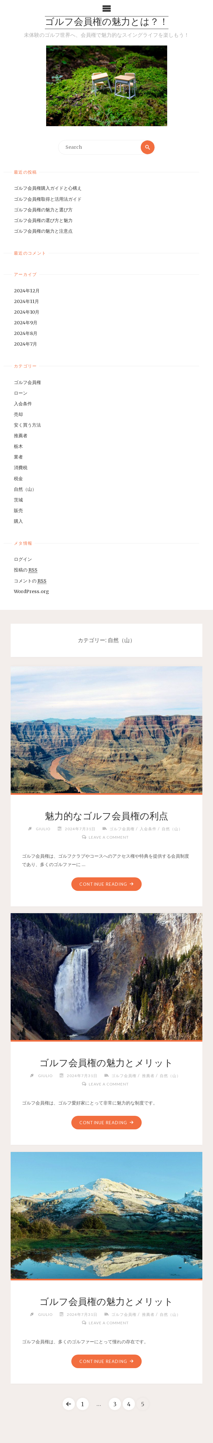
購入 (18, 521)
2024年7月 (25, 344)
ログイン (23, 559)
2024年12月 (27, 291)
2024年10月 (26, 312)
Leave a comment (109, 837)
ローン (20, 393)
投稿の (25, 570)
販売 (18, 510)
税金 (18, 478)
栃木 (18, 446)
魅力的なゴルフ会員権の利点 (106, 816)
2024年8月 (25, 333)
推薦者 (20, 436)
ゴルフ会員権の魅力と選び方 (43, 210)
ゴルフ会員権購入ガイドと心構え (48, 188)
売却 (18, 414)
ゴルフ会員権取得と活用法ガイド (48, 199)
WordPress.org (31, 591)
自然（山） (25, 489)
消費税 (20, 467)
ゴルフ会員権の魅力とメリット (106, 1063)
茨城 (18, 500)
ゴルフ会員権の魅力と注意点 (43, 231)
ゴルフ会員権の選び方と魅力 (43, 220)
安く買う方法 (27, 425)
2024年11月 (26, 301)
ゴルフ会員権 (27, 382)
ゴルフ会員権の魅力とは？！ (106, 22)
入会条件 (23, 404)
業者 (18, 457)
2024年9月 (25, 323)
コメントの (30, 581)
